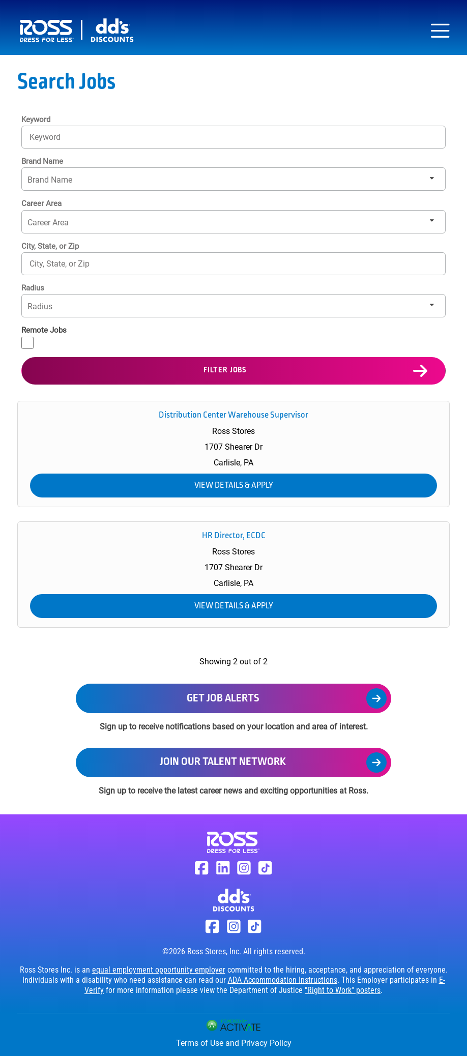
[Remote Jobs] (27, 343)
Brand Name (42, 161)
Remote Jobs (44, 330)
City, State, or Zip (50, 246)
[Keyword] (233, 137)
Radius (32, 287)
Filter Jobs (225, 370)
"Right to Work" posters (343, 990)
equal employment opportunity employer (158, 970)
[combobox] (233, 263)
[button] (432, 263)
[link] (233, 454)
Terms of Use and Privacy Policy (233, 1043)
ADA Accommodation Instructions (282, 980)
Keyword (35, 119)
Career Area (41, 203)
